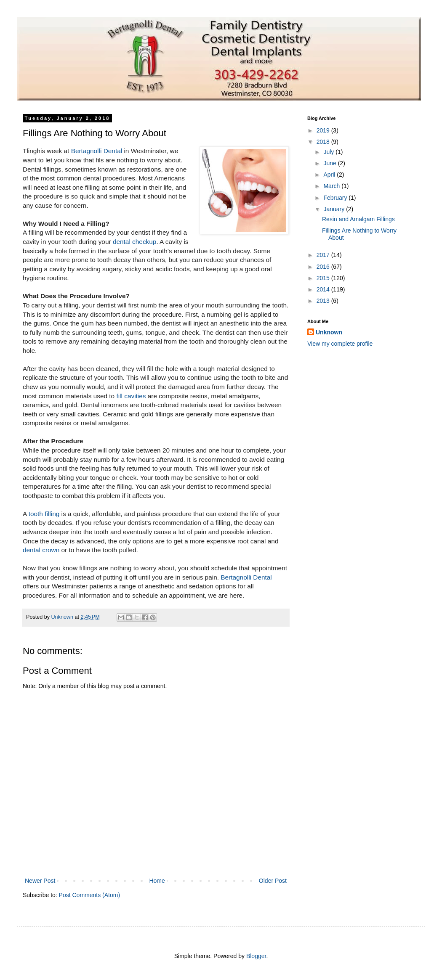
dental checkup (135, 241)
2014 (324, 289)
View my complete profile (340, 343)
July (329, 151)
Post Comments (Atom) (89, 895)
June (330, 163)
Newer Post (40, 880)
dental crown (41, 549)
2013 (324, 300)
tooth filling (44, 513)
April (330, 174)
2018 (324, 141)
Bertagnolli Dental (96, 150)
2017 (324, 255)
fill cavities (131, 396)
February (336, 197)
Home (157, 880)
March (332, 186)
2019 (324, 130)
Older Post (273, 880)
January (334, 209)
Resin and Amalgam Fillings (358, 219)
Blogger (256, 956)
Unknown (329, 332)
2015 (324, 278)
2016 (324, 266)
